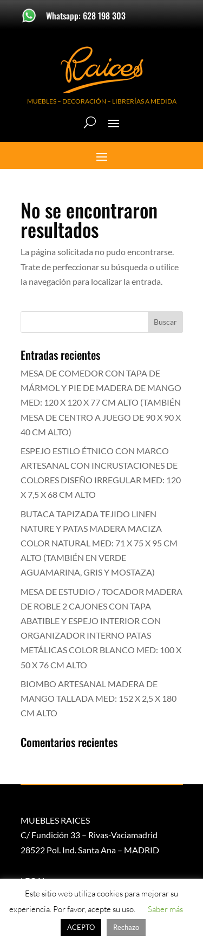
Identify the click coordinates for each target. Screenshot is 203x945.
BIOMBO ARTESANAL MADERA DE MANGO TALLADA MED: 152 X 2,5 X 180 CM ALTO (98, 698)
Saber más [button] (165, 909)
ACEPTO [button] (81, 927)
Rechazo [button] (126, 927)
